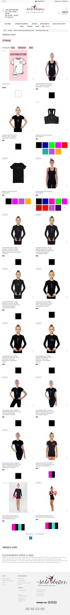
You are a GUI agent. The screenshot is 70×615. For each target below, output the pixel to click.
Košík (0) (65, 12)
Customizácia (6, 84)
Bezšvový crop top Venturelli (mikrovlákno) (44, 135)
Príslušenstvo (45, 24)
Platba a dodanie (6, 578)
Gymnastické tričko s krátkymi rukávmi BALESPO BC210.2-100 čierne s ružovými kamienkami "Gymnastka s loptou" (45, 412)
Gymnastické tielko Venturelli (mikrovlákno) (44, 192)
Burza (37, 26)
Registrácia (58, 1)
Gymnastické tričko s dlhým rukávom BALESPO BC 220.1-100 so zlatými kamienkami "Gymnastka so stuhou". (44, 304)
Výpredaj (46, 26)
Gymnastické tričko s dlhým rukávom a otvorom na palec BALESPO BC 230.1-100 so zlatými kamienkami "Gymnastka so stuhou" (11, 250)
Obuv (22, 26)
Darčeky (30, 26)
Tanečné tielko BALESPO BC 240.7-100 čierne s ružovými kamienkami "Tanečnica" (44, 85)
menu (4, 1)
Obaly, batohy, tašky (58, 24)
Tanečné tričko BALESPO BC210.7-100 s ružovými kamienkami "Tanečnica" (9, 136)
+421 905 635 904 (11, 10)
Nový (31, 47)
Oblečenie (8, 24)
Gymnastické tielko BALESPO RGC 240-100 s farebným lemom (45, 516)
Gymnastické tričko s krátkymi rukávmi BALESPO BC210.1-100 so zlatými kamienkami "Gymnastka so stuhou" (11, 412)
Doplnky (34, 24)
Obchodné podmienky (7, 580)
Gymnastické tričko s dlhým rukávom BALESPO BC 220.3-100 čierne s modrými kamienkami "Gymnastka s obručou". (44, 359)
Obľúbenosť (22, 47)
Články (3, 582)
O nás (3, 585)
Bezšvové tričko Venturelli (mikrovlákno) (9, 192)
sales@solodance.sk (23, 596)
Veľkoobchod (21, 578)
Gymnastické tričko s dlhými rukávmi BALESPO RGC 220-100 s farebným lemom (10, 517)
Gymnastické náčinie (22, 24)
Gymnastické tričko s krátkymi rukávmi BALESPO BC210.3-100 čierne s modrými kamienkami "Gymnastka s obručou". (11, 465)
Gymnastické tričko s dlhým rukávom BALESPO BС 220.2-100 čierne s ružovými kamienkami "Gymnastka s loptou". (11, 359)
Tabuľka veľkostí (22, 580)
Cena (12, 47)
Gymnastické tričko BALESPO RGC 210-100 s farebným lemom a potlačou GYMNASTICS (45, 464)
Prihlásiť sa (65, 1)
